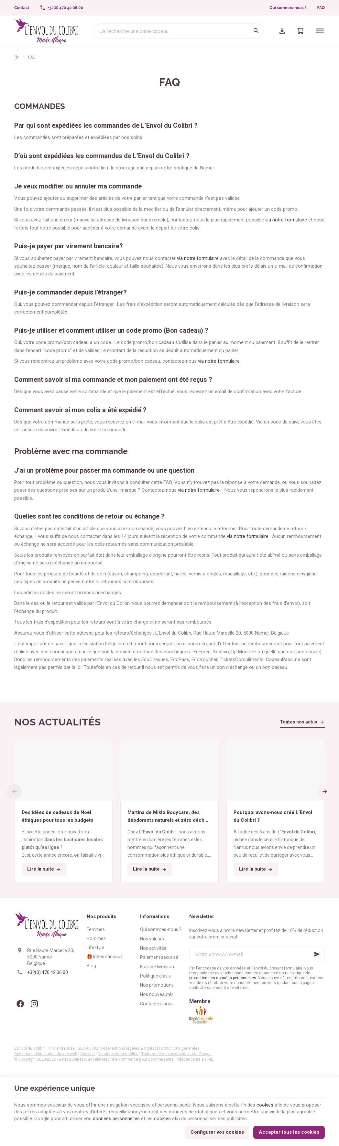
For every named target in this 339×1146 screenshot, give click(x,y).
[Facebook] (20, 1004)
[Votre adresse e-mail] (257, 954)
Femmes (96, 929)
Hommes (96, 938)
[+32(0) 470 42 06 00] (62, 8)
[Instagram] (34, 1004)
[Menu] (320, 31)
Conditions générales (180, 1048)
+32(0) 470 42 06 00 (47, 972)
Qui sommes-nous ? (287, 7)
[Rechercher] (256, 31)
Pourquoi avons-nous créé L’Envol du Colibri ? (273, 816)
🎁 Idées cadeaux (105, 956)
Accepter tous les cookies (289, 1132)
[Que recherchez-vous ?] (178, 31)
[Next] (325, 791)
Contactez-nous (157, 1003)
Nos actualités (57, 722)
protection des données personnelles (222, 978)
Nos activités (153, 948)
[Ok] (317, 954)
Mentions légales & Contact (133, 1048)
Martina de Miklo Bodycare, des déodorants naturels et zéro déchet (168, 816)
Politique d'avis (155, 976)
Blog (91, 965)
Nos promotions (157, 985)
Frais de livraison (157, 966)
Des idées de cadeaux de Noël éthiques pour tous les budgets (57, 816)
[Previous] (14, 791)
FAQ (321, 7)
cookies (265, 1105)
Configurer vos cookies (217, 1132)
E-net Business (72, 1059)
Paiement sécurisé (159, 957)
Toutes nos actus (298, 721)
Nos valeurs (152, 938)
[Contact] (22, 8)
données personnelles (116, 1118)
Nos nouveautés (157, 994)
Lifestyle (95, 947)
